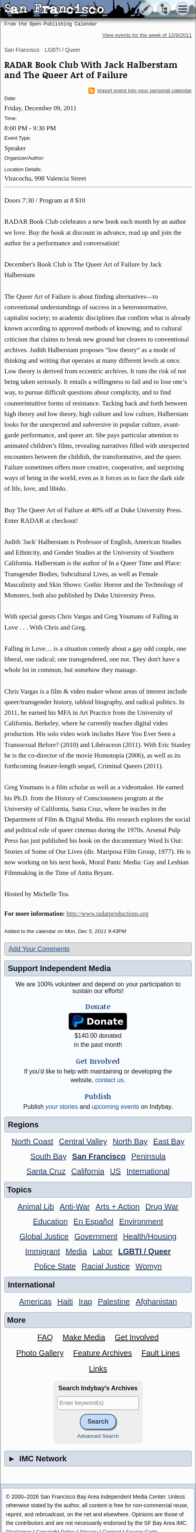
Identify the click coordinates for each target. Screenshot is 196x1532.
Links (98, 1368)
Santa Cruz (46, 1171)
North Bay (130, 1141)
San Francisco (21, 50)
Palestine (114, 1301)
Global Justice (44, 1236)
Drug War (161, 1206)
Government (95, 1236)
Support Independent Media (59, 968)
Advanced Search (98, 1436)
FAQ (45, 1337)
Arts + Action (117, 1206)
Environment (141, 1221)
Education (50, 1221)
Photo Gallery (39, 1353)
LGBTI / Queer (62, 50)
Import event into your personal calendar (140, 91)
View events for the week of (147, 35)
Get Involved (136, 1337)
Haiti (65, 1301)
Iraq (85, 1301)
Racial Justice (105, 1266)
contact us (109, 1080)
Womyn (148, 1266)
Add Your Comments (39, 949)
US (115, 1171)
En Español (93, 1221)
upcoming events (115, 1106)
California (87, 1171)
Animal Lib (36, 1206)
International (147, 1171)
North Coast (32, 1141)
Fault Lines (161, 1353)
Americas (35, 1301)
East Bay (168, 1141)
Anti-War (75, 1206)
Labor (103, 1251)
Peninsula (148, 1156)
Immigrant (42, 1251)
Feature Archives (102, 1353)
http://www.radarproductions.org (107, 913)
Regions (23, 1124)
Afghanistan (156, 1301)
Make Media (84, 1337)
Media (76, 1251)
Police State (55, 1266)
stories (61, 1106)
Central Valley (83, 1141)
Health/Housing (149, 1236)
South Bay (49, 1156)
